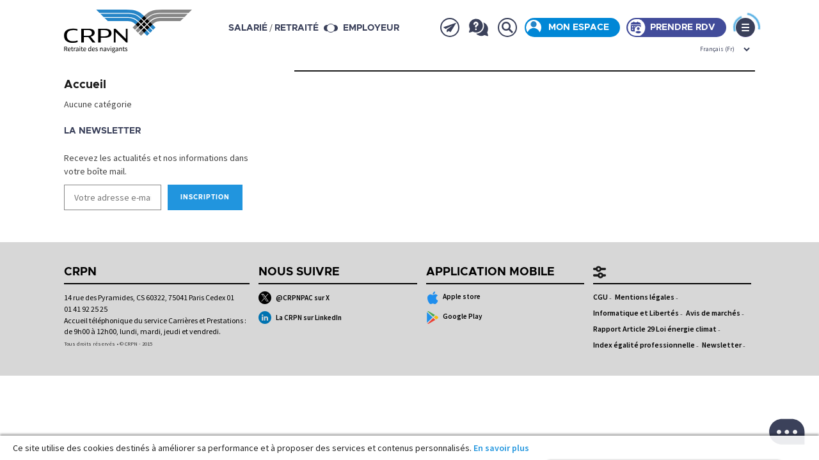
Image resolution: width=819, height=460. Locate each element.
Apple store (453, 297)
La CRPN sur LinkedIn (300, 317)
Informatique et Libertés (636, 313)
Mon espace (578, 27)
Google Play (454, 317)
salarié (247, 28)
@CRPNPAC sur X (294, 297)
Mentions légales (644, 297)
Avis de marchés (713, 313)
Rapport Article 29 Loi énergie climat (655, 329)
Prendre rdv (682, 27)
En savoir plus (501, 448)
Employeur (371, 28)
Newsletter (722, 344)
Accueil (85, 85)
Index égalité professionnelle (644, 344)
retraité (296, 28)
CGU (600, 297)
